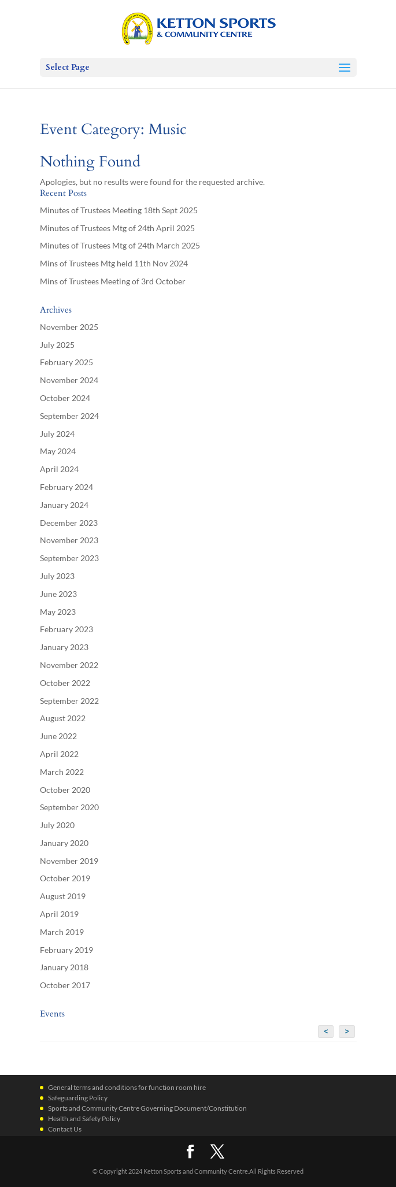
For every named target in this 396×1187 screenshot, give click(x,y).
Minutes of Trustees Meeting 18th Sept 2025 (119, 210)
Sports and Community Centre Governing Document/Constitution (147, 1108)
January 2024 (64, 505)
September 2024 (69, 416)
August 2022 (63, 718)
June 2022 (58, 736)
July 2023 (57, 576)
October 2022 (65, 683)
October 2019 (65, 878)
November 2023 (69, 540)
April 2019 (59, 914)
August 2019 (63, 896)
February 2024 (66, 487)
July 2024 (57, 434)
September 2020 (69, 807)
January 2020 (64, 843)
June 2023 (58, 594)
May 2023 (58, 612)
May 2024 (58, 451)
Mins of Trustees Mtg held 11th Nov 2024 (114, 263)
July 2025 (57, 345)
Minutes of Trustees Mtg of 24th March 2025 (120, 245)
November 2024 (69, 380)
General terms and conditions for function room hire (127, 1087)
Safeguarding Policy (78, 1097)
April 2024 (59, 469)
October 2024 (65, 398)
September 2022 (69, 701)
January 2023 (64, 647)
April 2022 (59, 754)
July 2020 (57, 825)
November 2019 (69, 861)
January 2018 (64, 967)
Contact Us (65, 1129)
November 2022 (69, 665)
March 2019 (62, 932)
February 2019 (66, 950)
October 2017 (65, 985)
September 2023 (69, 558)
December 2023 (69, 523)
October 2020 (65, 790)
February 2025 (66, 362)
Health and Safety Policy (84, 1118)
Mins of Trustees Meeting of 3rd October (113, 281)
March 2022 (62, 772)
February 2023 (66, 629)
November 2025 (69, 327)
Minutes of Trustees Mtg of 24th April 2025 (117, 228)
